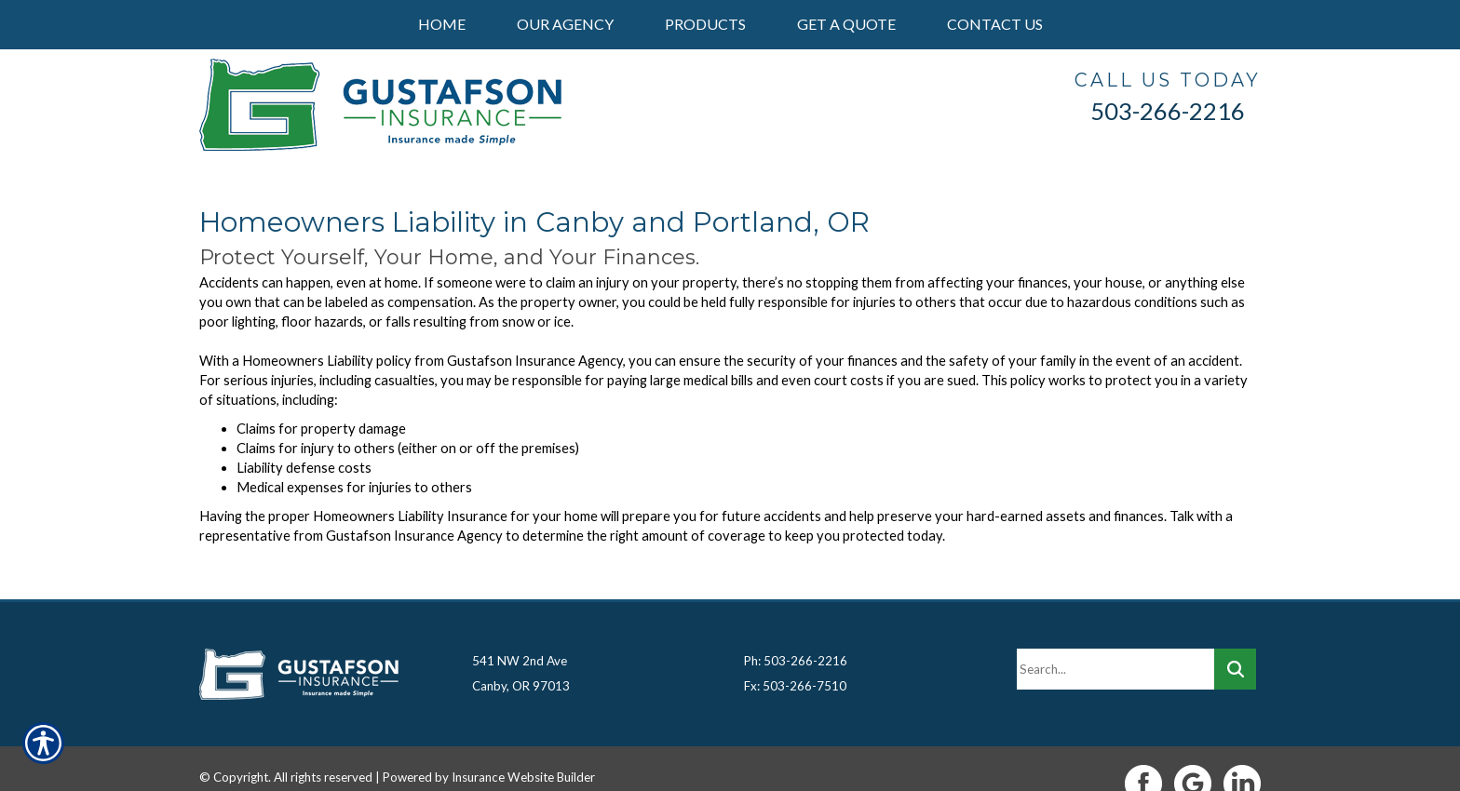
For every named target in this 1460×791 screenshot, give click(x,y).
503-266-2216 (1167, 111)
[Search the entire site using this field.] (1115, 639)
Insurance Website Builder (523, 747)
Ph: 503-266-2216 (795, 630)
